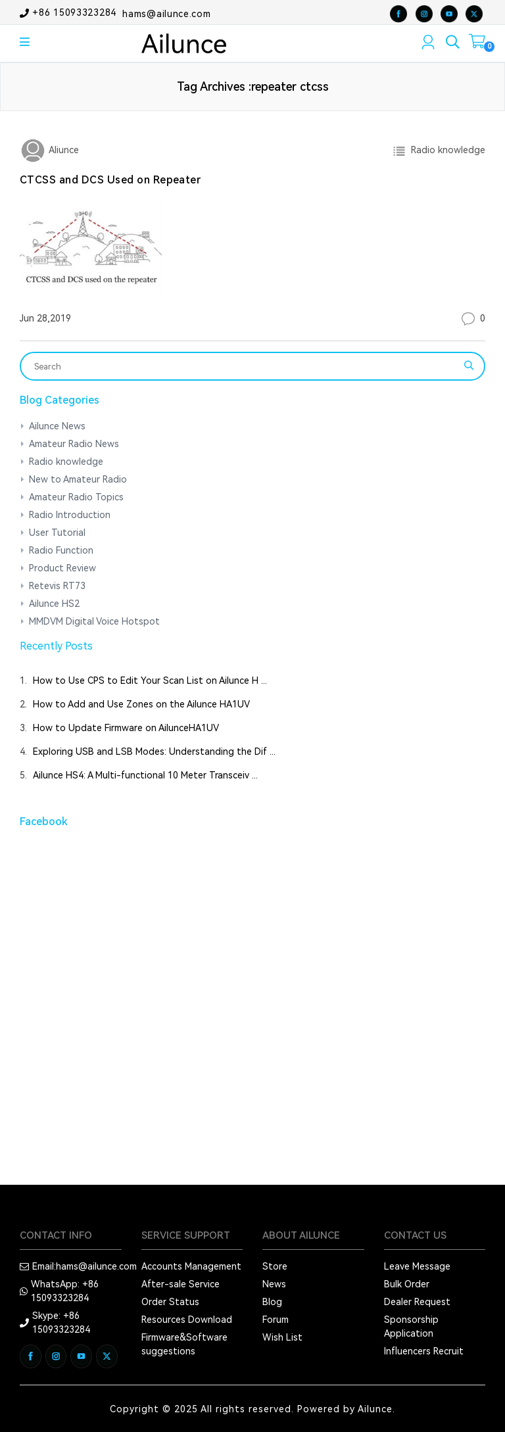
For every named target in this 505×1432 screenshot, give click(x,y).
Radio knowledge (445, 150)
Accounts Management (191, 1266)
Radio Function (61, 550)
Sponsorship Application (411, 1326)
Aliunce (62, 150)
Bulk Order (406, 1284)
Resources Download (186, 1319)
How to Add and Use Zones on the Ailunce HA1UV (141, 704)
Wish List (282, 1337)
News (274, 1284)
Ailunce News (57, 426)
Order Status (170, 1302)
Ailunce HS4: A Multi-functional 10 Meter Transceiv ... (145, 775)
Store (274, 1266)
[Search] (244, 366)
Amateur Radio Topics (76, 497)
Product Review (62, 568)
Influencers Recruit (424, 1351)
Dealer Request (417, 1302)
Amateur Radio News (74, 444)
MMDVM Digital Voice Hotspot (94, 621)
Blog (272, 1302)
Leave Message (417, 1266)
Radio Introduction (69, 515)
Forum (275, 1319)
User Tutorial (57, 532)
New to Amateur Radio (78, 479)
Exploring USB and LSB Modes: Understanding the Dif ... (154, 751)
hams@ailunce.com (166, 13)
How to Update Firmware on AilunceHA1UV (126, 728)
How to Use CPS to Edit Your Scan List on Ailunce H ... (150, 680)
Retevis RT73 (57, 586)
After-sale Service (180, 1284)
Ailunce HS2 (54, 603)
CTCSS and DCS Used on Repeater (110, 180)
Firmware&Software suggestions (184, 1344)
